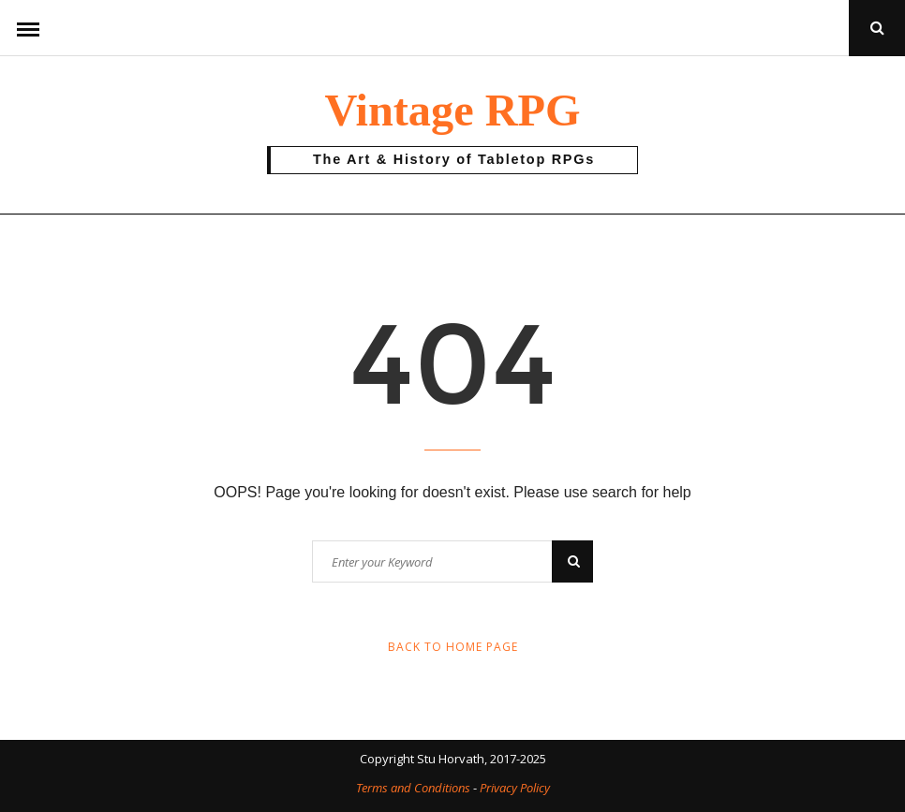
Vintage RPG (452, 110)
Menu (28, 28)
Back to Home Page (453, 647)
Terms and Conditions (413, 787)
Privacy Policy (515, 787)
